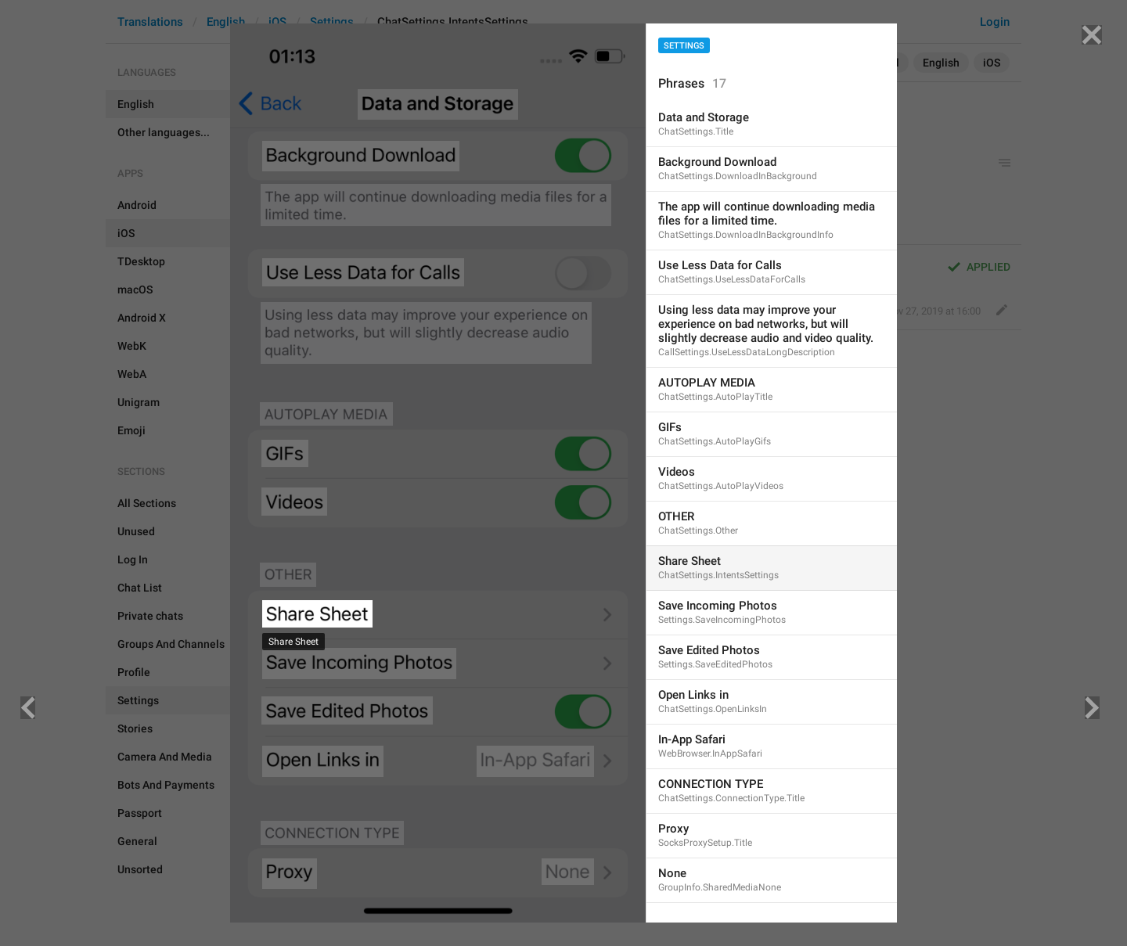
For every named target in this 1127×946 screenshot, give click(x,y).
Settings (684, 46)
